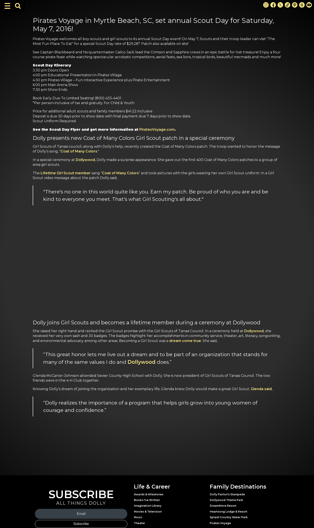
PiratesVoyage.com (157, 129)
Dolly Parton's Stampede (227, 494)
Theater (139, 523)
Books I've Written (147, 500)
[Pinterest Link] (294, 5)
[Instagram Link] (266, 5)
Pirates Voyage (220, 523)
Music (138, 517)
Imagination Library (147, 505)
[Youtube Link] (309, 5)
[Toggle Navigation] (7, 6)
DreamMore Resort (223, 505)
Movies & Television (148, 511)
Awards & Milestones (148, 494)
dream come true (185, 341)
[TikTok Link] (287, 5)
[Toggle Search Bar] (18, 6)
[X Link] (280, 5)
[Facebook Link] (273, 5)
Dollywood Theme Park (226, 500)
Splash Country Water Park (229, 517)
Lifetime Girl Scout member (66, 173)
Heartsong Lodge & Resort (228, 511)
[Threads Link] (302, 5)
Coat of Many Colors (79, 151)
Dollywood (85, 160)
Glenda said (261, 389)
